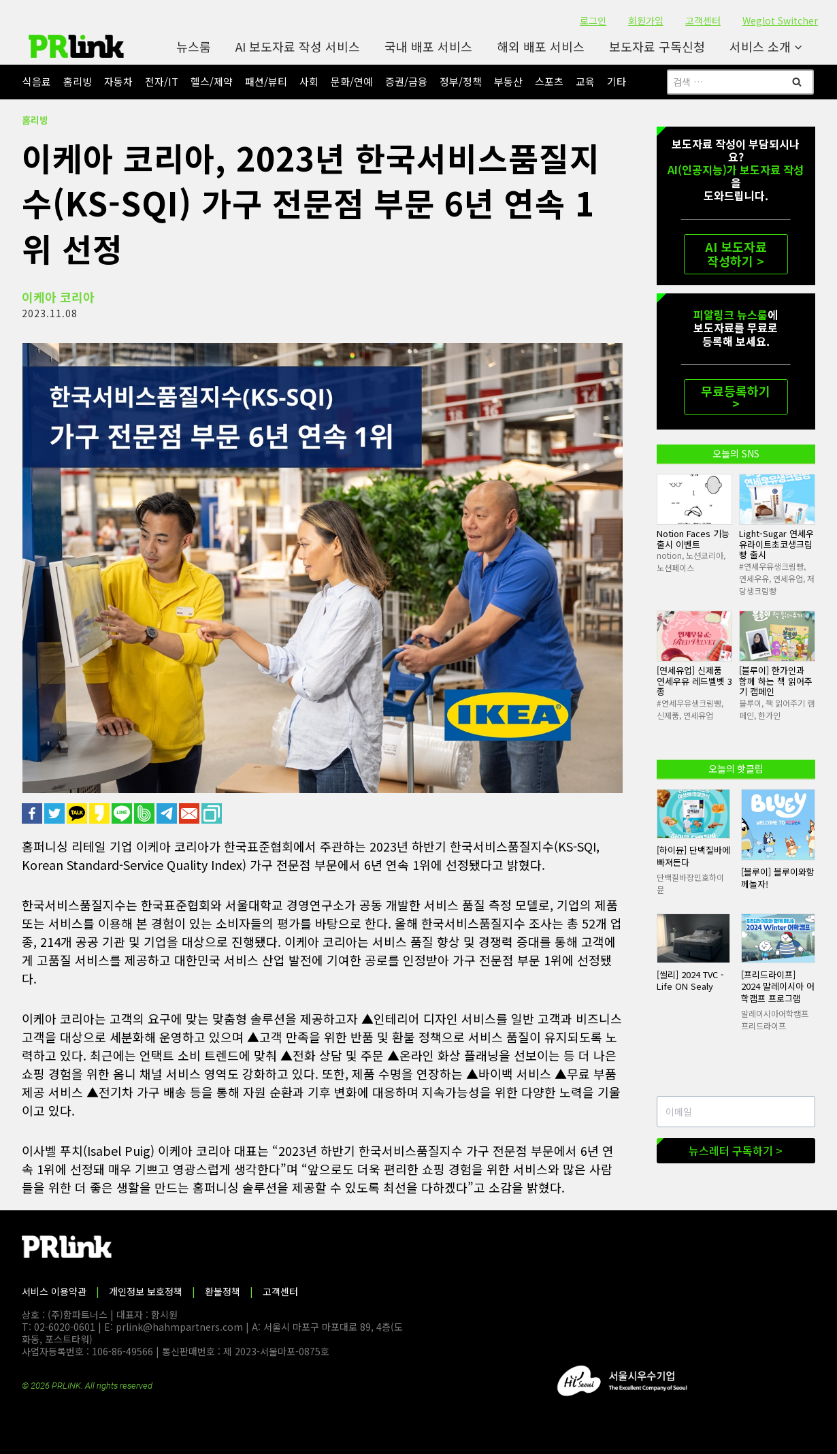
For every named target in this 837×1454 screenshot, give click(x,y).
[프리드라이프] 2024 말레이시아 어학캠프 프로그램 (778, 986)
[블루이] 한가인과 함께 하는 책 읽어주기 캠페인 (776, 681)
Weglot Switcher (780, 20)
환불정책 (222, 1291)
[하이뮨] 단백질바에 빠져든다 (693, 856)
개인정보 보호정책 (145, 1291)
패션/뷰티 (266, 81)
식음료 (36, 81)
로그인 (593, 20)
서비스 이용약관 (54, 1291)
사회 (308, 81)
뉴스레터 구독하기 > (736, 1150)
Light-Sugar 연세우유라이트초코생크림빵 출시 (776, 544)
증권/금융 (406, 81)
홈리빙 (77, 81)
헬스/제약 (212, 81)
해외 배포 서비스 (541, 46)
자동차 (118, 81)
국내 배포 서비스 (428, 46)
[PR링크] (76, 46)
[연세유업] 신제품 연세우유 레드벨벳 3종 (694, 681)
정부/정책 (461, 81)
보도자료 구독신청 (657, 46)
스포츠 (549, 81)
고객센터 (703, 20)
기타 (616, 81)
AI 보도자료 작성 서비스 (297, 46)
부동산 (508, 81)
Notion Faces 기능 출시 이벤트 (693, 539)
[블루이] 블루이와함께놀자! (778, 877)
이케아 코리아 (58, 297)
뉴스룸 (193, 46)
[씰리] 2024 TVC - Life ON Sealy (690, 980)
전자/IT (161, 81)
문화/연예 (352, 81)
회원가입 (645, 20)
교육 (585, 81)
